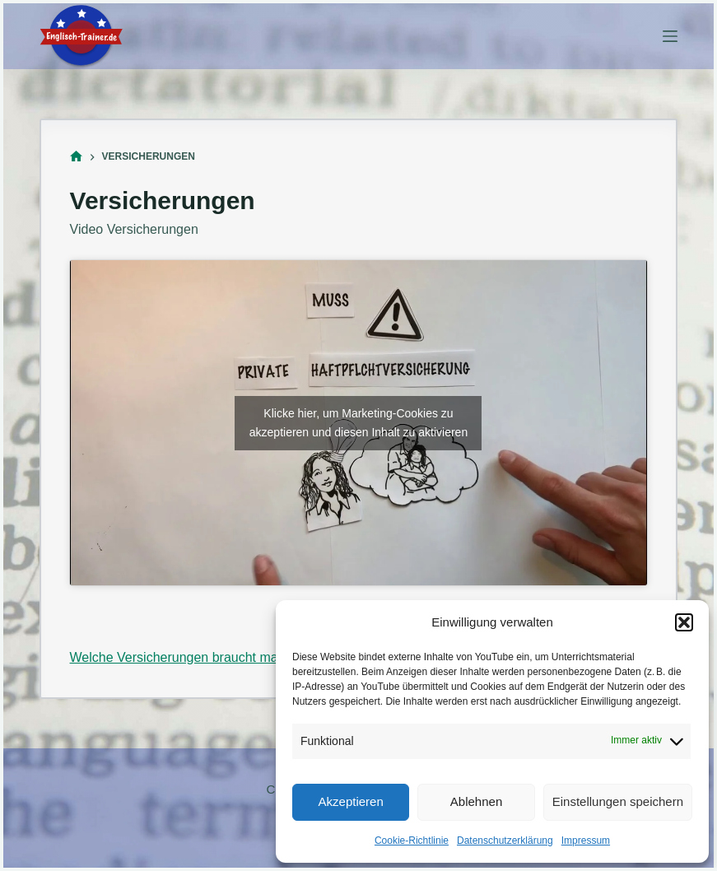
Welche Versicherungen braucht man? (181, 657)
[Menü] (670, 36)
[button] (684, 622)
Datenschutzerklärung (505, 840)
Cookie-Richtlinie (412, 840)
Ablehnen (476, 801)
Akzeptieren (351, 801)
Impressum (585, 840)
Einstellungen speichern (617, 801)
